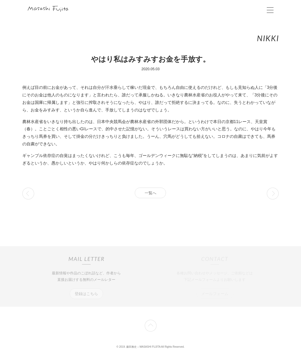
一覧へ (150, 193)
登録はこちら (86, 293)
